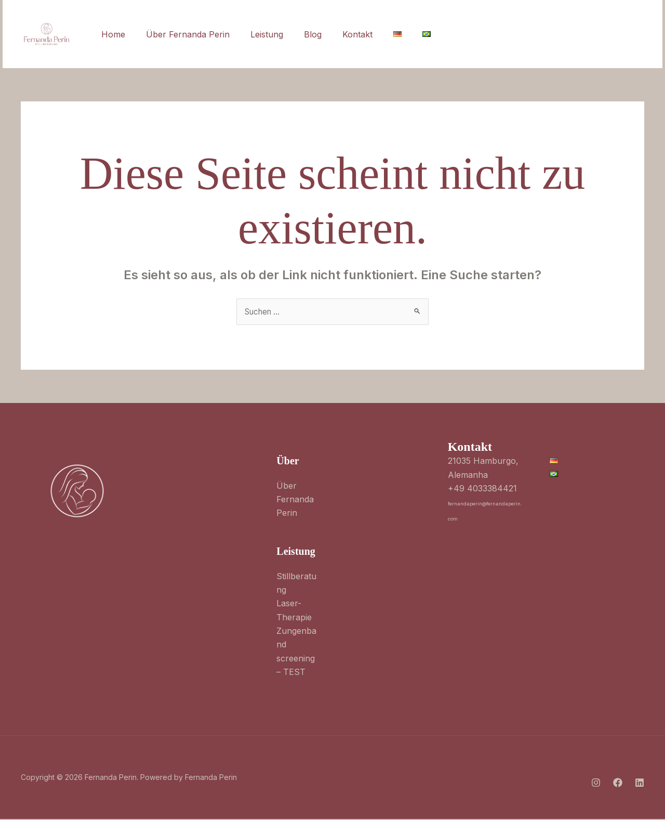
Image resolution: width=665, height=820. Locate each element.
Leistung (256, 34)
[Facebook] (524, 35)
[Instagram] (501, 35)
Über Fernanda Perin (181, 34)
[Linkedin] (547, 35)
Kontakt (339, 34)
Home (111, 34)
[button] (607, 34)
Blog (298, 34)
